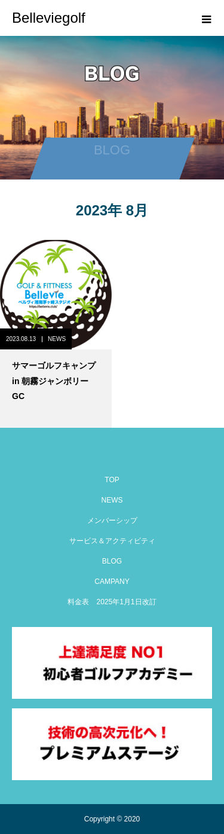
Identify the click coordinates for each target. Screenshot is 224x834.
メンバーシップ (112, 520)
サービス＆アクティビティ (112, 541)
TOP (112, 480)
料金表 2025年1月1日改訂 (111, 602)
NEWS (57, 339)
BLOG (112, 561)
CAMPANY (111, 581)
